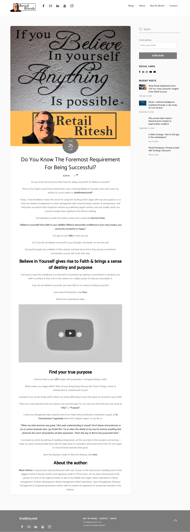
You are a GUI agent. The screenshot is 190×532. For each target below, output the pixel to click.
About (142, 6)
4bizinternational (98, 525)
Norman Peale (98, 218)
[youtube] (65, 6)
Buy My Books (157, 6)
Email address (145, 40)
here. (85, 292)
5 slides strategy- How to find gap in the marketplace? (164, 136)
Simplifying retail (91, 522)
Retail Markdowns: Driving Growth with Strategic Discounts (164, 149)
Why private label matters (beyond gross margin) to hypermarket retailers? (160, 121)
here (95, 455)
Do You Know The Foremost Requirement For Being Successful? (70, 163)
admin (66, 176)
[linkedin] (58, 6)
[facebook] (43, 6)
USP (56, 380)
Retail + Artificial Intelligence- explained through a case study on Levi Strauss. (163, 105)
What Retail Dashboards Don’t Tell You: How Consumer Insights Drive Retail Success (164, 89)
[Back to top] (175, 521)
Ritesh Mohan (25, 470)
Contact (174, 6)
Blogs (131, 6)
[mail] (50, 6)
